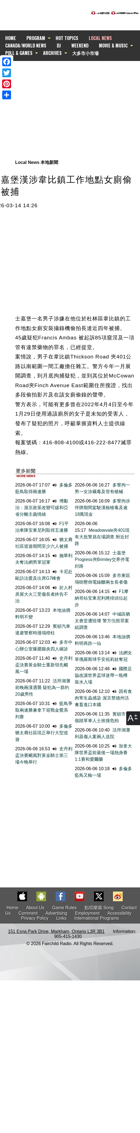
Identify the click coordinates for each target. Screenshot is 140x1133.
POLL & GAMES (19, 53)
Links (61, 918)
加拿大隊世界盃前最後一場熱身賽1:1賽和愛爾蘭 (103, 753)
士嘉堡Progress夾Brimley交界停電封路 (102, 559)
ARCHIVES (52, 53)
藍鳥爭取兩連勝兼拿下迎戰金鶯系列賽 (43, 710)
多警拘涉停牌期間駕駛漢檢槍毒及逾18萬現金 (102, 508)
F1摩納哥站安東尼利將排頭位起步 (101, 598)
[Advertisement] (67, 103)
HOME (10, 38)
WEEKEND (79, 45)
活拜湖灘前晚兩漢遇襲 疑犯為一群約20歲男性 (42, 687)
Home (12, 907)
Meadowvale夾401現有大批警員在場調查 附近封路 (102, 537)
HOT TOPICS (67, 38)
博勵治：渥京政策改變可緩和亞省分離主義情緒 (41, 508)
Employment (87, 913)
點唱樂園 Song (100, 907)
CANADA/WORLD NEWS (25, 45)
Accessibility (119, 913)
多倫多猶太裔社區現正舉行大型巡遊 (43, 733)
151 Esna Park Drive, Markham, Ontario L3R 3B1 (56, 931)
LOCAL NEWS (100, 38)
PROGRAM (35, 38)
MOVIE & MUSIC (113, 45)
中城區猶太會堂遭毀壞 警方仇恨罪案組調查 (102, 621)
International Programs (96, 918)
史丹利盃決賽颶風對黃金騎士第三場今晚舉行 (43, 755)
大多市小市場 (85, 53)
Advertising (56, 913)
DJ (59, 45)
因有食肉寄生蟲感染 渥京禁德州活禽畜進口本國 (103, 698)
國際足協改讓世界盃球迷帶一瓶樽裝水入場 (103, 675)
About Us (35, 907)
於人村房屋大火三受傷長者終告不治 (43, 594)
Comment (27, 913)
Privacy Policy (35, 918)
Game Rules (64, 907)
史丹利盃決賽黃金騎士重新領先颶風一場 (43, 665)
